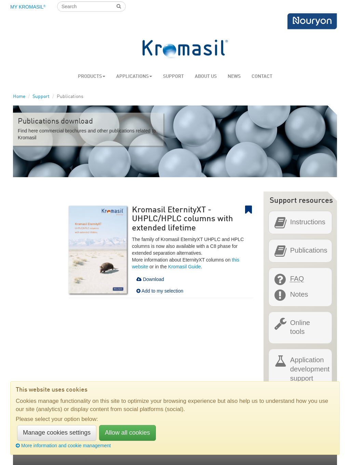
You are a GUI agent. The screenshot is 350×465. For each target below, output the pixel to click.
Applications (134, 76)
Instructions (307, 222)
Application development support (309, 368)
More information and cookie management (63, 445)
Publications (308, 250)
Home (19, 96)
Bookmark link (249, 210)
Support (173, 76)
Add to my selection (159, 291)
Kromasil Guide (184, 266)
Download (150, 279)
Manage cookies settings (57, 432)
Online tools (300, 327)
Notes (299, 294)
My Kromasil (27, 7)
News (234, 76)
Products (91, 76)
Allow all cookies (127, 432)
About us (206, 76)
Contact (262, 76)
